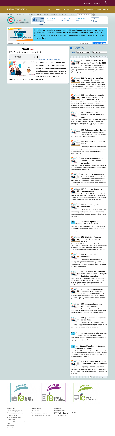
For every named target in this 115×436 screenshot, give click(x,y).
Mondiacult (10, 425)
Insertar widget (84, 43)
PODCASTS (19, 43)
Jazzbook (10, 428)
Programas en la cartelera (15, 413)
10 (99, 57)
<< (72, 57)
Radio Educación (17, 9)
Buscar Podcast (102, 10)
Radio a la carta (12, 415)
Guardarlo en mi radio (54, 59)
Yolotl (77, 20)
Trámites (87, 3)
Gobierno (97, 3)
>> (105, 57)
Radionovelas (11, 419)
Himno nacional (50, 20)
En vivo (66, 10)
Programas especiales (14, 417)
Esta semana (88, 10)
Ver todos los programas (14, 411)
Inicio (49, 10)
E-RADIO (17, 15)
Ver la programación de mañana (40, 415)
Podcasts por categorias (62, 15)
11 (102, 57)
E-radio (57, 10)
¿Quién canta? (65, 20)
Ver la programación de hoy (95, 20)
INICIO (10, 43)
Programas (76, 10)
